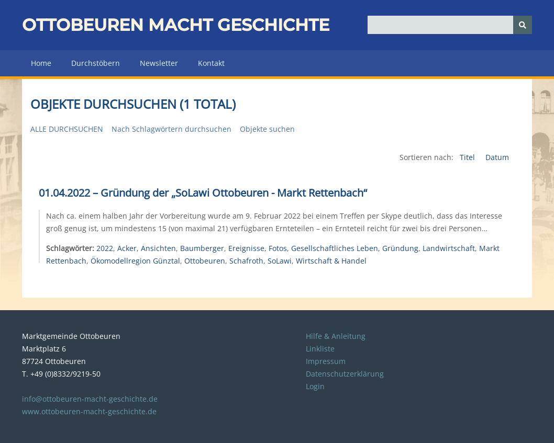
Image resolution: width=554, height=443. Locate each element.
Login (315, 386)
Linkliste (320, 349)
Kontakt (211, 63)
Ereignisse (246, 248)
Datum (497, 157)
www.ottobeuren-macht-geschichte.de (89, 411)
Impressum (326, 361)
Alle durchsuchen (66, 129)
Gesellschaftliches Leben (334, 248)
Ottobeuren (204, 261)
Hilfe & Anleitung (335, 336)
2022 (104, 248)
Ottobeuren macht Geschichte (175, 25)
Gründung (400, 248)
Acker (127, 248)
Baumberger (202, 248)
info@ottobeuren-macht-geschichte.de (90, 399)
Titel (468, 157)
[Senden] (522, 25)
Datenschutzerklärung (345, 374)
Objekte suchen (267, 129)
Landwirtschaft (449, 248)
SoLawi (280, 261)
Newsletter (159, 63)
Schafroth (246, 261)
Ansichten (158, 248)
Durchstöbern (95, 63)
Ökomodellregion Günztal (135, 261)
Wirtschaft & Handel (331, 261)
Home (41, 63)
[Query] (449, 25)
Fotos (278, 248)
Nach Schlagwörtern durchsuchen (171, 129)
